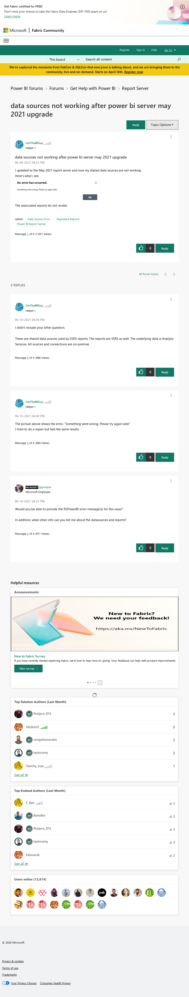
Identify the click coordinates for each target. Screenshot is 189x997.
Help (154, 50)
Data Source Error (39, 219)
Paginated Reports (68, 219)
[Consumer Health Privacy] (55, 983)
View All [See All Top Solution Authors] (21, 774)
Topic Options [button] (161, 124)
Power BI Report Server (31, 223)
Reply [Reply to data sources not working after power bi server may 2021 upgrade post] (164, 248)
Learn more (12, 16)
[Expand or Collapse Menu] (6, 40)
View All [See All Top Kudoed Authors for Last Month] (21, 863)
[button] (135, 124)
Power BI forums (27, 88)
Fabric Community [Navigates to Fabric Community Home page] (48, 30)
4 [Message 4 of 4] (28, 357)
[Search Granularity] (64, 59)
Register (125, 50)
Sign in (140, 50)
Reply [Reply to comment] (164, 372)
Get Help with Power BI (93, 88)
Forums (56, 88)
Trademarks (9, 974)
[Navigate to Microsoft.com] (14, 30)
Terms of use (10, 968)
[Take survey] (28, 668)
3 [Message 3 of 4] (28, 443)
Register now (133, 72)
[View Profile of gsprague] (45, 487)
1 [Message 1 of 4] (28, 234)
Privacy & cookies (13, 961)
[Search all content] (133, 59)
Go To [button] (168, 50)
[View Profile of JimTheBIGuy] (34, 143)
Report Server (135, 88)
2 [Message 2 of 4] (28, 533)
